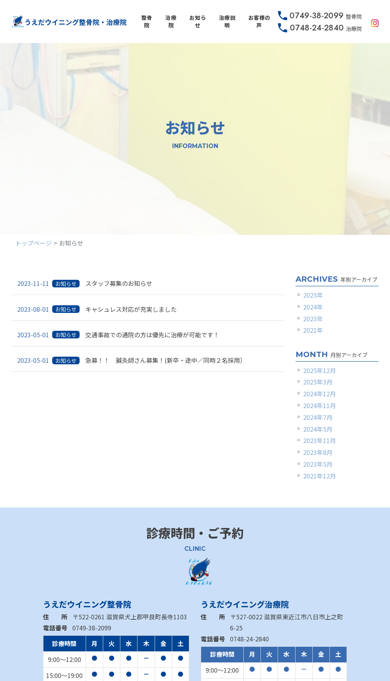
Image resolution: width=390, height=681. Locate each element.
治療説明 (227, 21)
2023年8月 (317, 452)
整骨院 (146, 21)
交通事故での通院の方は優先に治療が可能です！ (155, 334)
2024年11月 (319, 405)
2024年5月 (317, 429)
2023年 (313, 318)
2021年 (313, 330)
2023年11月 (319, 440)
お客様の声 (259, 21)
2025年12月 (319, 370)
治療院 (170, 21)
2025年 (313, 295)
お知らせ (197, 21)
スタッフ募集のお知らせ (118, 283)
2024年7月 (317, 417)
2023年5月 (317, 464)
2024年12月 (319, 393)
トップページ (33, 242)
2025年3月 (317, 381)
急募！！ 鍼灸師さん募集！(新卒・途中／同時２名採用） (165, 360)
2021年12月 (319, 475)
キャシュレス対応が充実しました (131, 309)
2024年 (313, 306)
